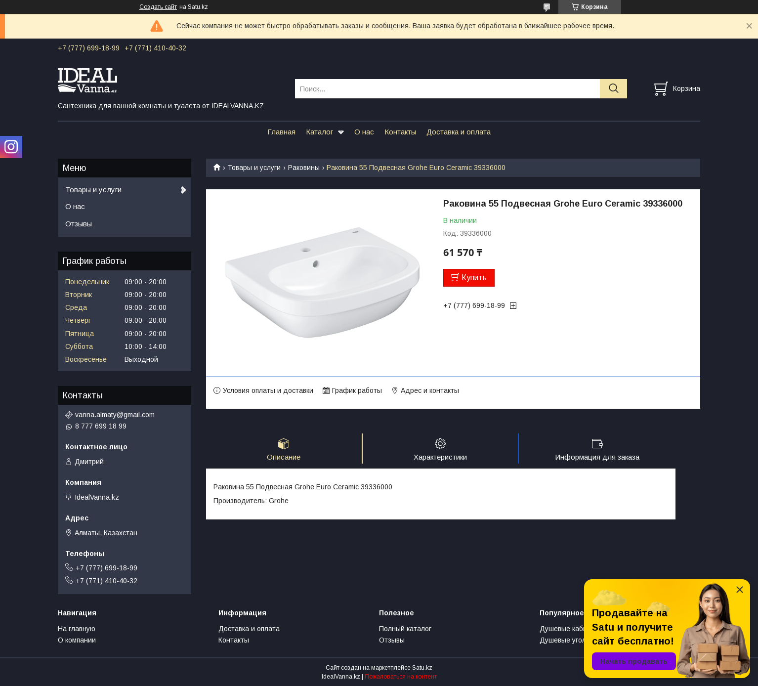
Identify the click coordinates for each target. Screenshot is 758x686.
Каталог (319, 132)
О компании (77, 640)
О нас (364, 132)
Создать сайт (158, 6)
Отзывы (78, 223)
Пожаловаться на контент (401, 676)
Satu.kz (422, 667)
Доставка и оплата (458, 132)
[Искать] (613, 88)
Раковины (304, 168)
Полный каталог (405, 629)
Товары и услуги (254, 168)
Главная (281, 132)
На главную (76, 629)
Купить (474, 277)
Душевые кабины (568, 629)
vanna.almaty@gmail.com (115, 415)
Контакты (400, 132)
